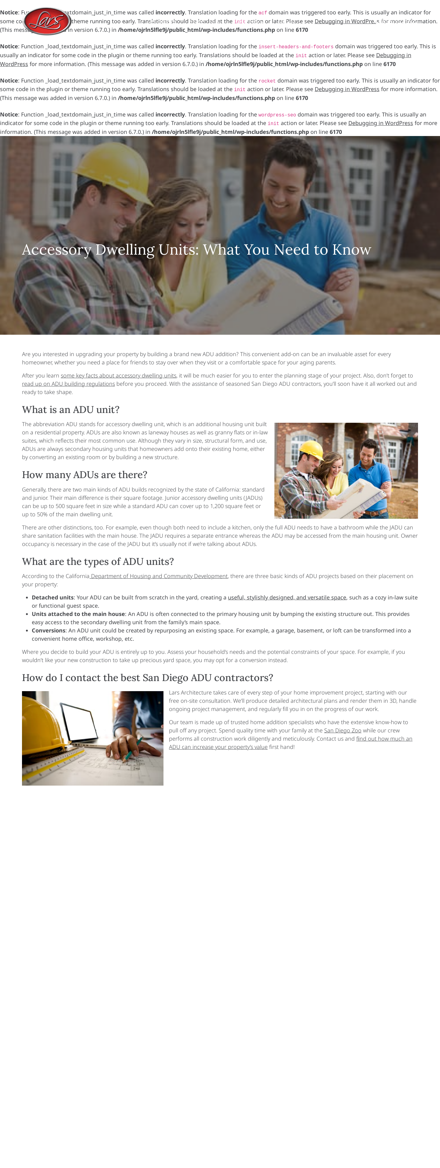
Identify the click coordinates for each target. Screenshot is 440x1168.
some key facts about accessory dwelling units (118, 375)
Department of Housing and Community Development (159, 576)
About (286, 21)
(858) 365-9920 (399, 21)
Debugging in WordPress (347, 89)
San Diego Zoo (342, 730)
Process (249, 21)
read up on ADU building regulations (68, 383)
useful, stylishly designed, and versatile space (287, 597)
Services (205, 21)
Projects (163, 21)
